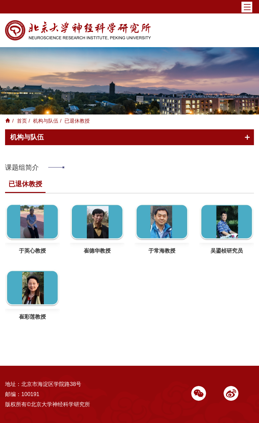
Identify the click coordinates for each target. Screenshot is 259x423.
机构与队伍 (45, 121)
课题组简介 (22, 167)
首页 (22, 121)
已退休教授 (25, 184)
